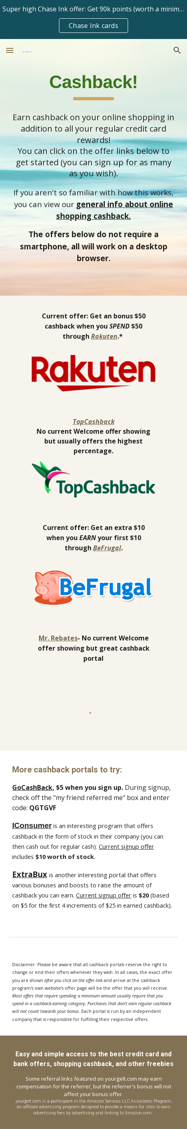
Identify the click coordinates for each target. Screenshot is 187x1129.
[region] (93, 19)
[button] (10, 50)
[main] (93, 85)
